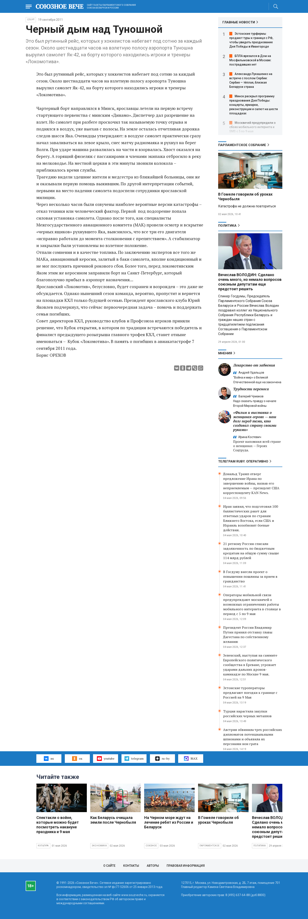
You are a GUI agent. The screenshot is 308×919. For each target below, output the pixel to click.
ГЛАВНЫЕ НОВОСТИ (238, 22)
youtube (105, 758)
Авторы (153, 865)
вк (49, 758)
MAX (190, 758)
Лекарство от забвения (254, 365)
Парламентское (210, 845)
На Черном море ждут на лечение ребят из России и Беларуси (168, 822)
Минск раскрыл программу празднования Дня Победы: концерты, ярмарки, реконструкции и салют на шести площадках (253, 104)
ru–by (162, 758)
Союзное (151, 845)
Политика (227, 226)
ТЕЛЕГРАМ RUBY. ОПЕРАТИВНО (243, 461)
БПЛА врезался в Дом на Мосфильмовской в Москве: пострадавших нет (250, 60)
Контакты (131, 865)
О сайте (109, 865)
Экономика (99, 845)
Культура (43, 845)
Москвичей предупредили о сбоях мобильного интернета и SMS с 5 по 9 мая (252, 127)
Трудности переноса (251, 388)
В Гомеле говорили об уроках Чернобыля (218, 820)
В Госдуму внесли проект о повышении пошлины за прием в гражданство (250, 576)
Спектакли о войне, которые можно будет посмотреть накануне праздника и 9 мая (57, 824)
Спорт (30, 19)
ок (77, 758)
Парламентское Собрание (242, 145)
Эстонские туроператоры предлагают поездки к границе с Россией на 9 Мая (250, 693)
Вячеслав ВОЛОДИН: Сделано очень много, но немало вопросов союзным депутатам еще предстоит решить (249, 281)
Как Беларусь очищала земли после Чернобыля (113, 820)
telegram (134, 758)
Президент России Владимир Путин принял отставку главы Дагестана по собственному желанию (247, 634)
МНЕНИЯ (225, 353)
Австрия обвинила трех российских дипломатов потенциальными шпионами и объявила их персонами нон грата (252, 736)
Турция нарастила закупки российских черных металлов (247, 713)
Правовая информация (186, 865)
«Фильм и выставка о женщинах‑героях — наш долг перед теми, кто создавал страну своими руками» (254, 421)
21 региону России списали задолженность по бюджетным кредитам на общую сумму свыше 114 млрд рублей (251, 550)
